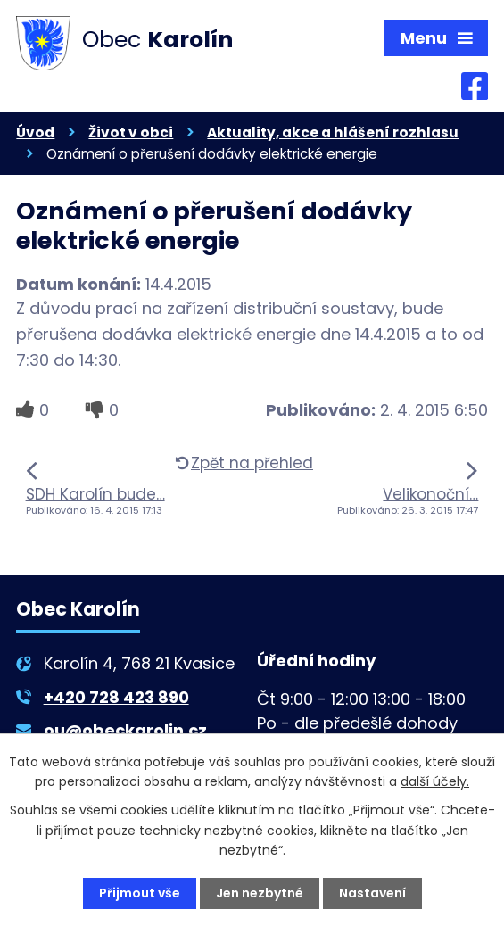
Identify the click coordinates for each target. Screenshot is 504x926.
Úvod (35, 132)
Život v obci (130, 132)
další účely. (435, 781)
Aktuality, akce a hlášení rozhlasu (333, 132)
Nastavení (372, 893)
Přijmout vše (139, 893)
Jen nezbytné (259, 893)
